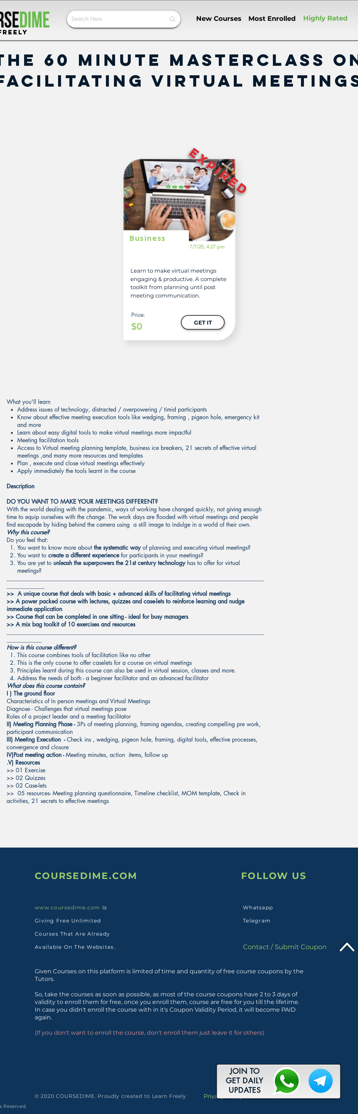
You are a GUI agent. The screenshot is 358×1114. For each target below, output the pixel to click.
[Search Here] (113, 19)
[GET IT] (203, 322)
